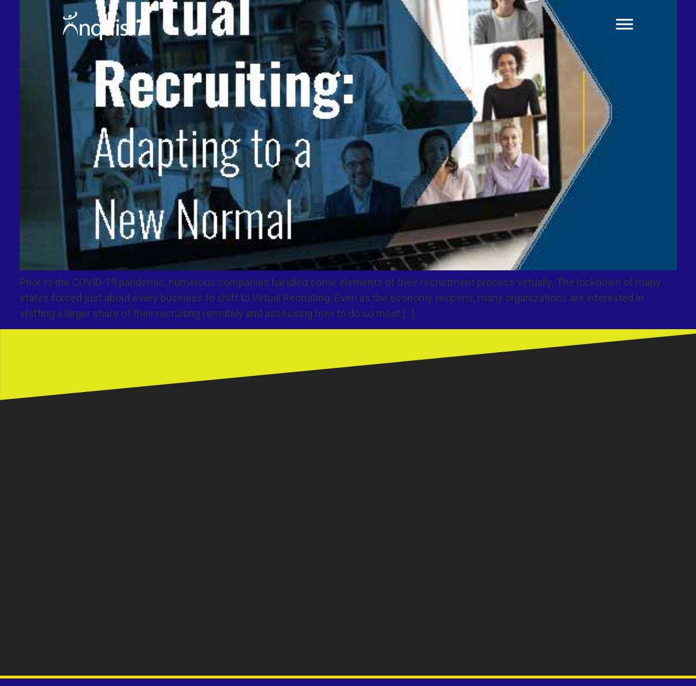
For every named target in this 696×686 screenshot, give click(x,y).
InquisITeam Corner (514, 479)
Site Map (491, 579)
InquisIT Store (502, 499)
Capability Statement (517, 519)
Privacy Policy (502, 539)
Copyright (493, 559)
